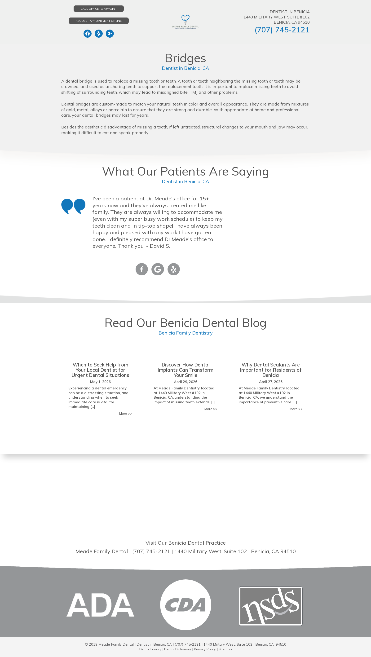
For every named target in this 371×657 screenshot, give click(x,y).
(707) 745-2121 (282, 29)
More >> (125, 413)
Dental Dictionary (177, 649)
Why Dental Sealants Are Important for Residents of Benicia (271, 369)
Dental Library (148, 649)
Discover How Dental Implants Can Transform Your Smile (185, 369)
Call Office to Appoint (99, 8)
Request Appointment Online (99, 20)
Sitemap (227, 649)
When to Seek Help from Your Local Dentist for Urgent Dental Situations (100, 369)
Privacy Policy (206, 649)
